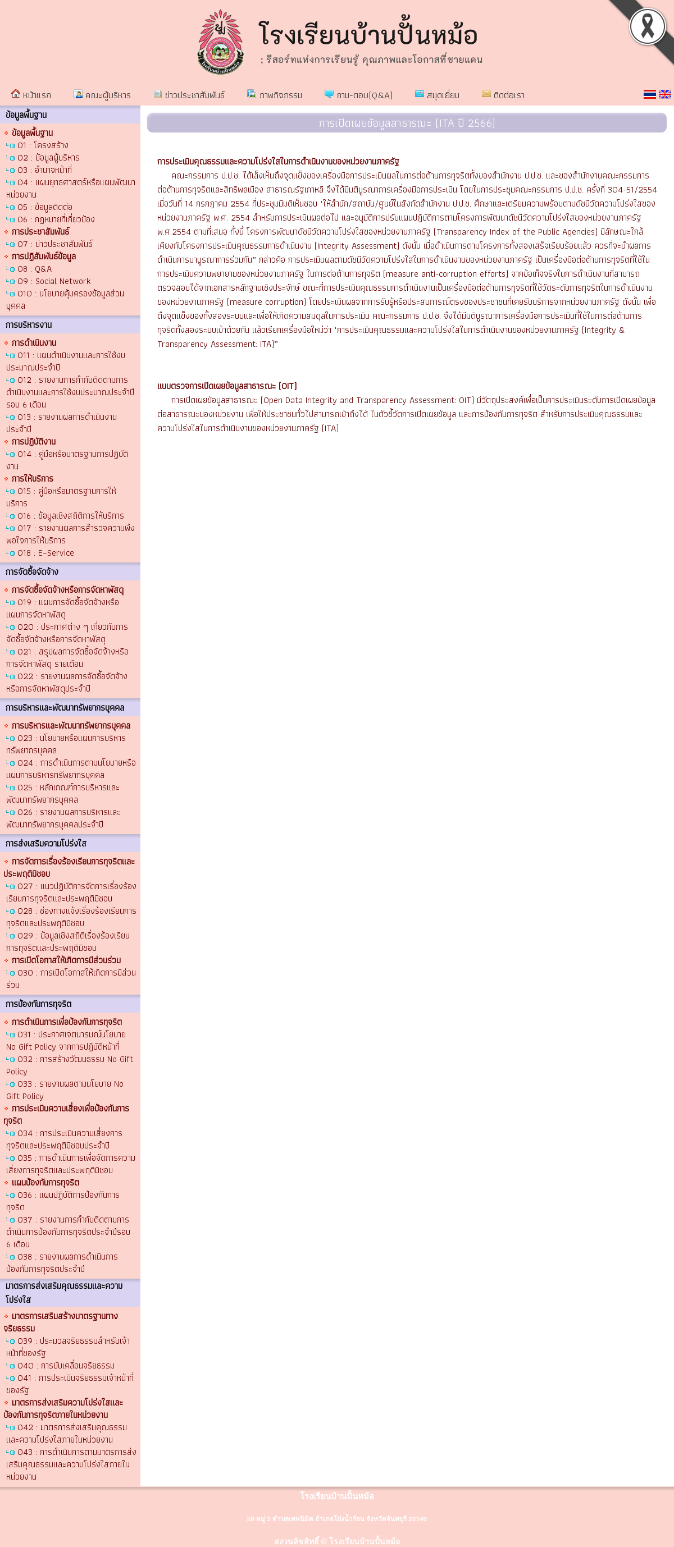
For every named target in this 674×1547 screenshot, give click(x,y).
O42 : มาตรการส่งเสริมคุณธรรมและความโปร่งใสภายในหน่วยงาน (66, 1433)
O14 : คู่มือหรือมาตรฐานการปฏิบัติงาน (67, 460)
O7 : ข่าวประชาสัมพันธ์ (55, 244)
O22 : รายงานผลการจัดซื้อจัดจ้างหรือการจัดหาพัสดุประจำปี (66, 682)
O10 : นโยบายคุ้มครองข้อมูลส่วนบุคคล (65, 299)
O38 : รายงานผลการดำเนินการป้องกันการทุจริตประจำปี (62, 1263)
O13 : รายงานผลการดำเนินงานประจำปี (61, 423)
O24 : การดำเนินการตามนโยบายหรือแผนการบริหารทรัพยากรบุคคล (71, 769)
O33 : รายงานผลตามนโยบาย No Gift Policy (65, 1090)
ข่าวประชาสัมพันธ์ (189, 95)
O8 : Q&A (34, 269)
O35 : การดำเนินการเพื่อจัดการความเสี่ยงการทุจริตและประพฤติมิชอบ (70, 1164)
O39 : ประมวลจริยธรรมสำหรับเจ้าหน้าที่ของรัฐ (68, 1347)
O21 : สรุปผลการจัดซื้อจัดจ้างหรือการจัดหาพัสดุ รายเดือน (67, 657)
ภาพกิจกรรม (274, 95)
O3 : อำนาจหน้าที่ (44, 170)
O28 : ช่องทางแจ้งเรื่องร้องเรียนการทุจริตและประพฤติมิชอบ (71, 917)
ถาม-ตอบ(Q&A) (359, 95)
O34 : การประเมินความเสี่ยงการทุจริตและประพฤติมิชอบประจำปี (64, 1139)
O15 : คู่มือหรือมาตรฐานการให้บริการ (61, 497)
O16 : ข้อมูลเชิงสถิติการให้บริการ (70, 516)
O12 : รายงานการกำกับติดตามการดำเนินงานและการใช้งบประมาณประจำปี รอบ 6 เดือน (70, 392)
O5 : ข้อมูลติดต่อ (44, 207)
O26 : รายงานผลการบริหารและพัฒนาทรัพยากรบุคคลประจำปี (63, 818)
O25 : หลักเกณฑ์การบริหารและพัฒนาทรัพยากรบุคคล (63, 793)
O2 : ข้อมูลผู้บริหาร (48, 157)
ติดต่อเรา (503, 95)
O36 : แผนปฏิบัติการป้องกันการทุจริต (63, 1201)
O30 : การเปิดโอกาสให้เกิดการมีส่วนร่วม (71, 978)
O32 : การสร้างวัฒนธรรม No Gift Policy (69, 1065)
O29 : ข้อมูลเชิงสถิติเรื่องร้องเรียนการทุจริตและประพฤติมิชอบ (68, 941)
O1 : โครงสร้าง (43, 145)
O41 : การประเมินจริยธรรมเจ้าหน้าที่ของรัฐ (70, 1384)
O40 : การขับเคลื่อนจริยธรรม (66, 1365)
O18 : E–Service (45, 553)
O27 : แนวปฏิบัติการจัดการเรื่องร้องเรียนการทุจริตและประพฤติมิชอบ (71, 892)
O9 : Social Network (54, 281)
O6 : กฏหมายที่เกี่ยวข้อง (56, 219)
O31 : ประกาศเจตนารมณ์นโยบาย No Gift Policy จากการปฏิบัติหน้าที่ (66, 1040)
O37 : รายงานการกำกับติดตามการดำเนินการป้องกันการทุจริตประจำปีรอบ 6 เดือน (68, 1231)
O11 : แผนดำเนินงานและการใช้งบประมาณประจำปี (65, 361)
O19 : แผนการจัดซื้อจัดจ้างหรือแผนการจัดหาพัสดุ (62, 608)
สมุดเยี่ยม (437, 95)
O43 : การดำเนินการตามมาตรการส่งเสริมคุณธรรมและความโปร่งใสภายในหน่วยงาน (71, 1464)
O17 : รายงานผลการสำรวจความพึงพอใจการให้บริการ (70, 534)
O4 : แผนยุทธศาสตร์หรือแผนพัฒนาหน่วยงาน (70, 188)
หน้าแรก (31, 95)
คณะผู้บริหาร (102, 95)
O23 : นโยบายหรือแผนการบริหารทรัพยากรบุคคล (66, 744)
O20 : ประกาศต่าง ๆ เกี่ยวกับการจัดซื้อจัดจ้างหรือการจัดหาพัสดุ (67, 633)
